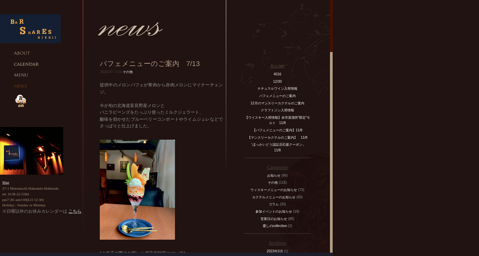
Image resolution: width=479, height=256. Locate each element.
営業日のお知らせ (273, 219)
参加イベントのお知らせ (273, 211)
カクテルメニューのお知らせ (273, 197)
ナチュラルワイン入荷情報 (277, 88)
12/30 (277, 81)
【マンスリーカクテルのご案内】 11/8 (277, 137)
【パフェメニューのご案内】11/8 (277, 130)
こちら (75, 211)
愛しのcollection (275, 226)
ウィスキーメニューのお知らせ (273, 190)
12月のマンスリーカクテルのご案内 (277, 103)
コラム (274, 204)
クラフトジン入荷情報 (279, 110)
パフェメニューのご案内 (277, 96)
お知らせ (273, 175)
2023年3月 (275, 251)
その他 (128, 72)
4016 (277, 74)
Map (5, 182)
